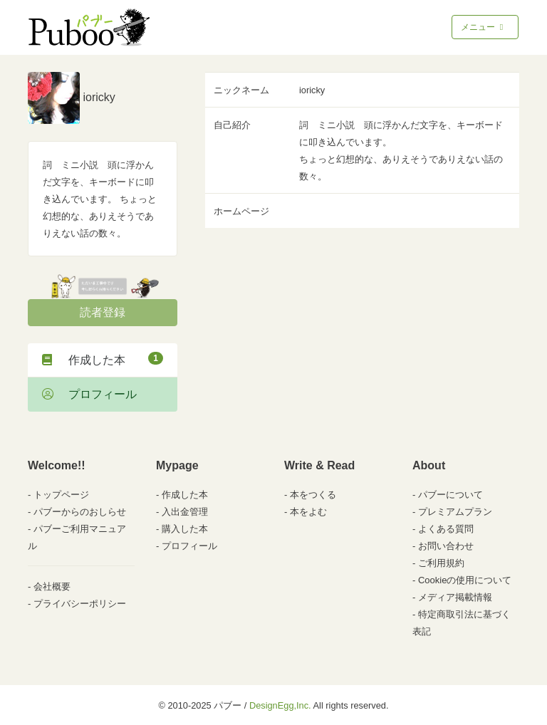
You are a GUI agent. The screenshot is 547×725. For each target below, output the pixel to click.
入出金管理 (185, 511)
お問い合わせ (446, 546)
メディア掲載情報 (455, 597)
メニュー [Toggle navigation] (483, 27)
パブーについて (450, 494)
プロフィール (89, 394)
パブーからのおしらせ (79, 511)
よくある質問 (446, 528)
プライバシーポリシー (79, 603)
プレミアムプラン (455, 511)
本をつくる (313, 494)
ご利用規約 (441, 563)
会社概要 (52, 586)
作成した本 (102, 359)
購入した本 (185, 528)
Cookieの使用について (464, 580)
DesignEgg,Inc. (280, 705)
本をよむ (308, 511)
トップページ (61, 494)
